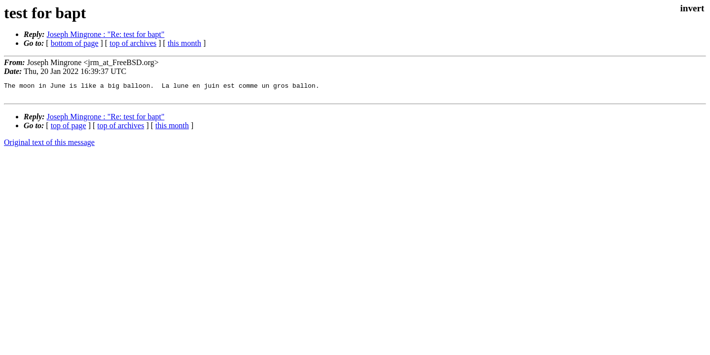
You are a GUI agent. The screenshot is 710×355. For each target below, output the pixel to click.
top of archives (132, 43)
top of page (68, 128)
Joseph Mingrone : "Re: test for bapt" (106, 34)
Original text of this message (49, 145)
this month (184, 43)
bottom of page (75, 43)
